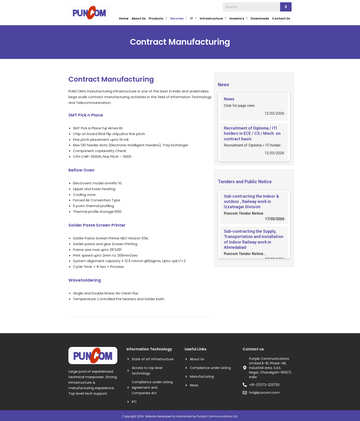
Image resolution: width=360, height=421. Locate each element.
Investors (238, 17)
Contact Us (281, 17)
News (225, 83)
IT (193, 17)
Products (158, 17)
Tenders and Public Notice (251, 180)
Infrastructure (213, 17)
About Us (139, 17)
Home (123, 17)
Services (178, 17)
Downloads (260, 17)
